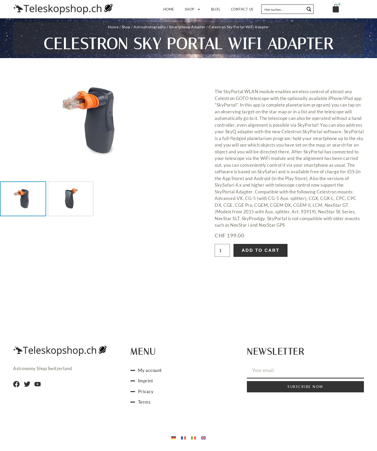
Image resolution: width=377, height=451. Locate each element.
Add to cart (260, 250)
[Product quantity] (222, 250)
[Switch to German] (174, 437)
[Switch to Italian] (193, 437)
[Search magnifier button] (308, 9)
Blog (215, 9)
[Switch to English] (203, 437)
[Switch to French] (183, 437)
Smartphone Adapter (187, 27)
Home (168, 9)
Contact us (242, 9)
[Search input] (283, 9)
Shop (193, 9)
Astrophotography (150, 27)
